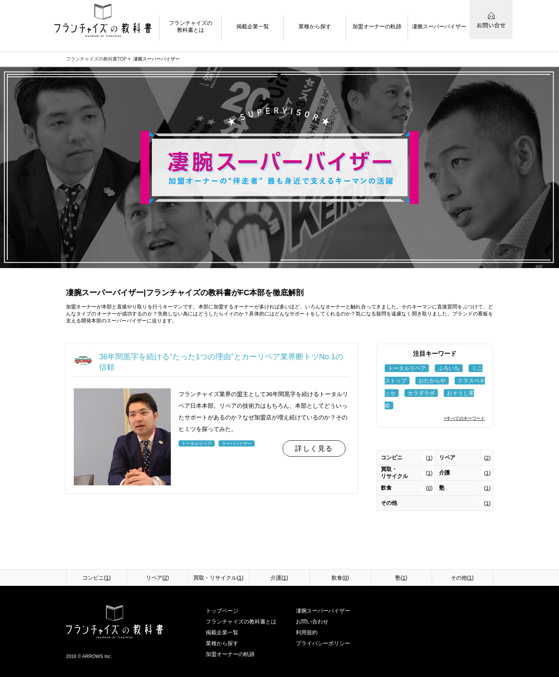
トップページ (222, 611)
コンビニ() (96, 578)
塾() (401, 578)
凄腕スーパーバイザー (323, 611)
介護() (279, 578)
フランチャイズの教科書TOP (96, 59)
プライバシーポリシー (323, 643)
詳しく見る (314, 448)
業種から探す (222, 643)
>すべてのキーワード (464, 418)
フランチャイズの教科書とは (241, 621)
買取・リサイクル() (218, 578)
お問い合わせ (312, 621)
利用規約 (307, 632)
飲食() (340, 578)
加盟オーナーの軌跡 (230, 654)
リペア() (157, 578)
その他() (462, 578)
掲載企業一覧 (222, 632)
